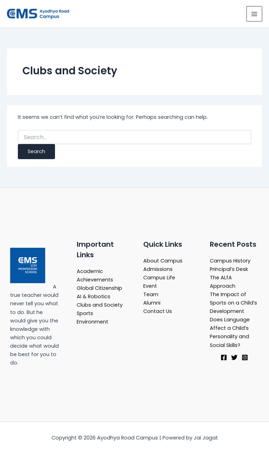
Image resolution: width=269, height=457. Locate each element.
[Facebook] (224, 357)
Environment (92, 321)
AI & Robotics (93, 296)
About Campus (162, 260)
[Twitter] (234, 357)
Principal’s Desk (229, 269)
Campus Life (159, 277)
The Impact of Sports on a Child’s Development (233, 303)
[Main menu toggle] (254, 14)
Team (150, 294)
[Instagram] (245, 357)
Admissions (158, 269)
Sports (85, 313)
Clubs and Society (100, 304)
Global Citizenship (99, 288)
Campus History (230, 260)
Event (150, 285)
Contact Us (157, 311)
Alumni (151, 302)
